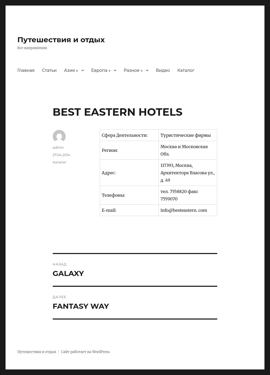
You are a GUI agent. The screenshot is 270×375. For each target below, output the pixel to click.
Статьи (49, 70)
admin (58, 147)
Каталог (185, 70)
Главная (26, 70)
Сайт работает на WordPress (85, 352)
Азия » (71, 70)
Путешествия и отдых (61, 39)
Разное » (133, 70)
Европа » (100, 70)
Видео (163, 70)
